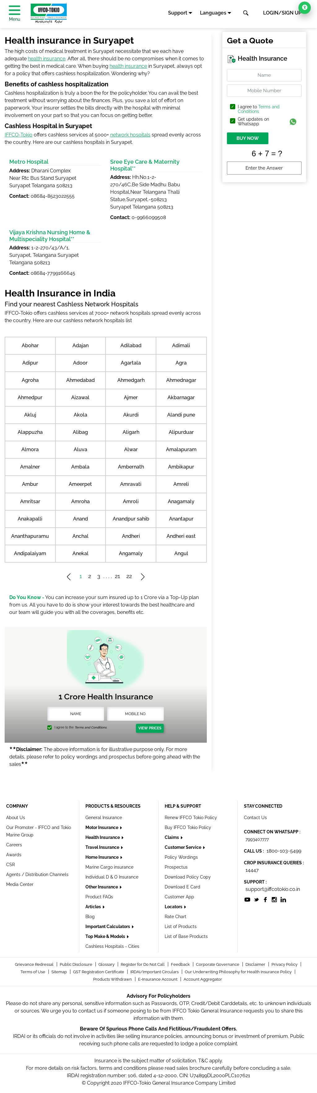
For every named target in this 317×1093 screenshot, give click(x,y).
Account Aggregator (203, 979)
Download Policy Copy (188, 877)
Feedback (181, 964)
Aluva (80, 449)
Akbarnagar (181, 397)
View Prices (149, 728)
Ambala (80, 467)
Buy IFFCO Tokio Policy (188, 827)
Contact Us (255, 817)
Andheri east (181, 536)
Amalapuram (181, 449)
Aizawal (80, 397)
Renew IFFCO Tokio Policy (191, 817)
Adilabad (130, 345)
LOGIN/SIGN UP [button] (282, 13)
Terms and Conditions (259, 109)
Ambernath (131, 467)
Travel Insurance (102, 847)
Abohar (30, 345)
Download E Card (182, 886)
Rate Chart (175, 916)
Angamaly (131, 553)
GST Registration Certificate (99, 972)
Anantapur (181, 519)
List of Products (181, 926)
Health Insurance (103, 837)
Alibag (80, 432)
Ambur (30, 484)
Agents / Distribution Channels (37, 874)
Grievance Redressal (34, 964)
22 (129, 576)
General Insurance (103, 817)
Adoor (80, 363)
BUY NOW (248, 138)
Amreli (181, 484)
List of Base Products (186, 936)
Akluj (30, 415)
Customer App (179, 896)
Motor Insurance (102, 827)
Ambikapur (181, 467)
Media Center (19, 884)
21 (117, 576)
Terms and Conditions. (91, 727)
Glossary (106, 964)
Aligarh (131, 432)
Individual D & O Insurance (111, 877)
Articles (93, 906)
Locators (174, 906)
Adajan (80, 345)
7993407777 (257, 839)
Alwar (131, 449)
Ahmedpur (30, 397)
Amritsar (30, 501)
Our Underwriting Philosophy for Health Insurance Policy (239, 972)
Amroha (80, 501)
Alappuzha (30, 432)
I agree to (259, 109)
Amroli (131, 501)
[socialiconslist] (247, 899)
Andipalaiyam (30, 553)
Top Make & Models (105, 936)
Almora (30, 449)
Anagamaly (181, 501)
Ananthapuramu (30, 536)
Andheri (131, 536)
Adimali (181, 345)
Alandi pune (181, 415)
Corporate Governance (218, 964)
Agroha (30, 380)
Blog (90, 916)
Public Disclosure (76, 964)
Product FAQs (99, 896)
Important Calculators (108, 926)
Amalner (30, 467)
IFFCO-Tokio (19, 135)
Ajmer (131, 397)
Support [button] (177, 13)
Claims (172, 837)
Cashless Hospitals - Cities (112, 946)
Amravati (130, 484)
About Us (15, 817)
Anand (80, 519)
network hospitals (130, 135)
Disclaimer (255, 964)
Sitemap (59, 972)
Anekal (80, 553)
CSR (10, 864)
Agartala (131, 363)
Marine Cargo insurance (109, 867)
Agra (181, 363)
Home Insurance (102, 857)
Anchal (80, 536)
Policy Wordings (181, 857)
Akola (80, 415)
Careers (14, 844)
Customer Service (183, 847)
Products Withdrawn (113, 979)
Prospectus (176, 867)
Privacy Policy (284, 964)
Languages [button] (213, 13)
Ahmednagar (181, 380)
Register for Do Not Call (143, 964)
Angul (181, 553)
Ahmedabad (80, 380)
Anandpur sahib (131, 519)
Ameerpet (80, 484)
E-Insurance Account (158, 979)
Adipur (30, 363)
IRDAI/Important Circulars (155, 972)
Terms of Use (33, 972)
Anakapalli (30, 519)
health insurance (46, 59)
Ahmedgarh (131, 380)
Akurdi (131, 415)
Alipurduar (181, 432)
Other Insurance (102, 886)
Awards (13, 854)
